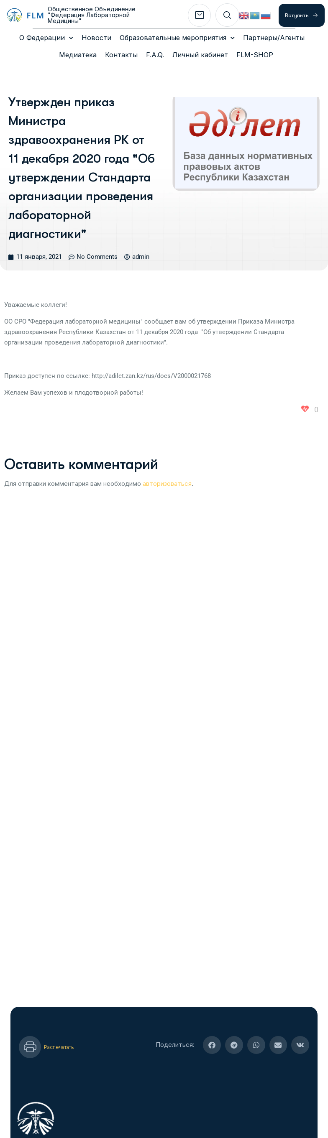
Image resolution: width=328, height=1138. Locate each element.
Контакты (121, 55)
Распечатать (59, 1021)
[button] (212, 1019)
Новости (96, 37)
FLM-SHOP (254, 55)
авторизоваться (167, 458)
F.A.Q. (155, 55)
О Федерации (46, 37)
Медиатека (78, 55)
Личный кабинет (200, 55)
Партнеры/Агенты (274, 37)
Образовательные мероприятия (177, 37)
